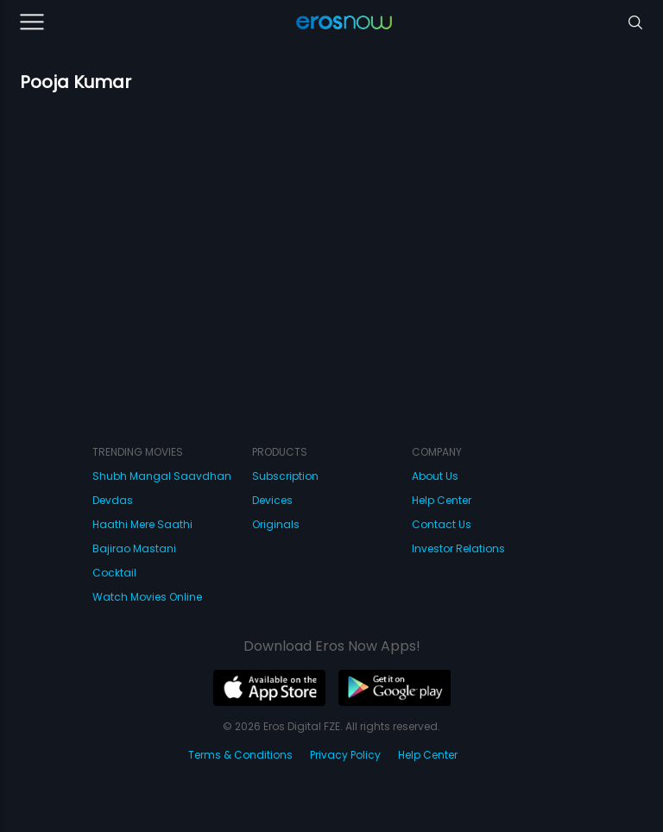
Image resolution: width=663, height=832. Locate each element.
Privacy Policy (345, 754)
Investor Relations (458, 548)
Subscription (285, 476)
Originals (276, 524)
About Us (435, 476)
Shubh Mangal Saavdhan (161, 476)
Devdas (112, 500)
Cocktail (114, 572)
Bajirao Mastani (134, 548)
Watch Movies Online (147, 596)
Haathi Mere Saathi (142, 524)
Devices (272, 500)
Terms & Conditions (240, 754)
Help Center (441, 500)
